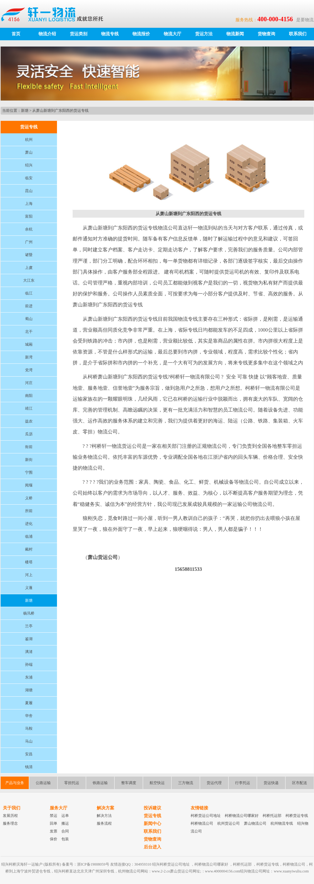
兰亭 (29, 626)
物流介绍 (47, 34)
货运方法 (204, 34)
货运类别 (78, 34)
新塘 (24, 110)
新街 (29, 459)
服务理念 (10, 823)
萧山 (29, 152)
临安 (29, 178)
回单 (53, 823)
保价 (53, 839)
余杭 (29, 229)
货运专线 (152, 815)
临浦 (29, 536)
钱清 (29, 767)
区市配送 (299, 783)
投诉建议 (152, 808)
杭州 (29, 139)
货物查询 (266, 34)
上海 (29, 203)
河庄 (29, 383)
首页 (16, 34)
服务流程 (104, 823)
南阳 (29, 395)
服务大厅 (58, 808)
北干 (29, 331)
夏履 (29, 703)
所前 (29, 511)
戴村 (29, 549)
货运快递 (271, 783)
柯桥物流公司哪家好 (242, 815)
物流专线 (110, 34)
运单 (65, 815)
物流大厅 (172, 34)
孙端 (29, 664)
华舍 (29, 716)
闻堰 (29, 485)
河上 (29, 575)
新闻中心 (152, 823)
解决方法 (104, 815)
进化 (29, 523)
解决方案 (105, 808)
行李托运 (242, 783)
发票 (53, 831)
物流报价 (141, 34)
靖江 (29, 408)
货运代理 (214, 783)
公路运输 (43, 783)
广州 (29, 242)
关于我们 (11, 808)
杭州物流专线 (281, 823)
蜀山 (29, 319)
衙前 (29, 447)
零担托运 (71, 783)
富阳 (29, 216)
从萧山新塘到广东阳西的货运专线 (60, 110)
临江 (29, 293)
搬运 (65, 823)
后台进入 (152, 847)
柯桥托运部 (272, 815)
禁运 (53, 815)
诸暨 (29, 255)
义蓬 (29, 587)
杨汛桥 (28, 613)
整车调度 (128, 783)
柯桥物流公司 (202, 823)
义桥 (29, 498)
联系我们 (297, 34)
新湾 (29, 357)
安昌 (29, 754)
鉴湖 (29, 639)
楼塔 (29, 562)
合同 (65, 831)
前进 (29, 306)
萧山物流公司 (255, 823)
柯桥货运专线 (297, 815)
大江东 (28, 280)
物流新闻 (235, 34)
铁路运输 (100, 783)
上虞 (29, 267)
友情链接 (199, 808)
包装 (65, 839)
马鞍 (29, 728)
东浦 (29, 677)
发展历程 (10, 815)
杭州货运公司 (228, 823)
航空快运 (157, 783)
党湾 (29, 370)
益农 (29, 421)
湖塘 (29, 690)
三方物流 (185, 783)
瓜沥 (29, 434)
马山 (29, 741)
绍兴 (29, 165)
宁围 (29, 472)
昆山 (29, 191)
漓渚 (29, 651)
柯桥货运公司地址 (206, 815)
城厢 (29, 344)
